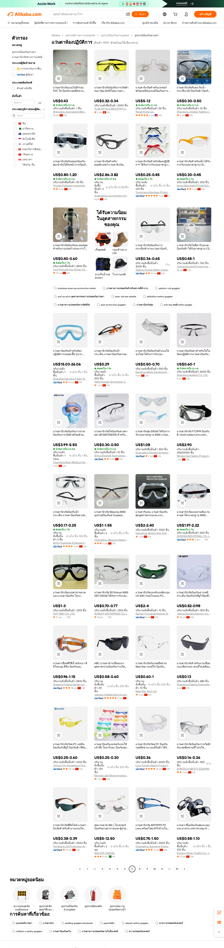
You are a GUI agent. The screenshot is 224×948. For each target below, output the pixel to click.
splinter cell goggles (167, 288)
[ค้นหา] (140, 14)
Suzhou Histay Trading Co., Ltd (194, 853)
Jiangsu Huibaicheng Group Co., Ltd (111, 694)
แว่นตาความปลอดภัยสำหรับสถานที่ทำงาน (125, 288)
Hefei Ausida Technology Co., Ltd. (111, 381)
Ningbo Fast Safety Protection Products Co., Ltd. (194, 455)
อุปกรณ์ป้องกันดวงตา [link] (147, 35)
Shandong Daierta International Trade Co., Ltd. (194, 684)
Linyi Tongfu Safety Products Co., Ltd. (153, 765)
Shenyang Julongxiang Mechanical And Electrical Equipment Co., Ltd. (70, 111)
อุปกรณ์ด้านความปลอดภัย (80, 35)
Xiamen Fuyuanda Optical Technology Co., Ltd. (153, 613)
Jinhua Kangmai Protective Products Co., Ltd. (194, 266)
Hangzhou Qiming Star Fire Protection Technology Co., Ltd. (153, 533)
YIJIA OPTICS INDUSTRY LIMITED (111, 108)
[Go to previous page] (80, 869)
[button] (128, 14)
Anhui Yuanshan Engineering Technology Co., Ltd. (70, 542)
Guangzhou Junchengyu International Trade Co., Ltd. (111, 195)
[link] (219, 912)
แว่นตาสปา (46, 923)
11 (162, 869)
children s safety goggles (27, 931)
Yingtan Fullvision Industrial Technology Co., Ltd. (70, 185)
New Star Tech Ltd (146, 691)
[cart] (176, 14)
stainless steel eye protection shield (75, 288)
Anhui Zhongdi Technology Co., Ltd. (111, 455)
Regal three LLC (145, 111)
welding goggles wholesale (77, 923)
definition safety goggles (158, 296)
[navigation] (28, 452)
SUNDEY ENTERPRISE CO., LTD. (111, 613)
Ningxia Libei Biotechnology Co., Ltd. (111, 775)
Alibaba (56, 35)
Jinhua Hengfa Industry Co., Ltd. (194, 613)
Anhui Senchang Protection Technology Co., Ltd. (194, 185)
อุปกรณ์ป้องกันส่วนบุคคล (115, 35)
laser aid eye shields (123, 296)
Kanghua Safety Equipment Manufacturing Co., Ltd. (153, 372)
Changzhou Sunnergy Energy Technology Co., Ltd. (153, 846)
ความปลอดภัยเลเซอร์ (137, 931)
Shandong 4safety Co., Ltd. (192, 375)
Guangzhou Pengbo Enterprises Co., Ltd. (153, 452)
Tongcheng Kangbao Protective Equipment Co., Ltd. (153, 192)
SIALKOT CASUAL (104, 853)
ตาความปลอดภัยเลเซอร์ (169, 923)
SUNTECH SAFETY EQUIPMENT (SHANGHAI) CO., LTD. (194, 768)
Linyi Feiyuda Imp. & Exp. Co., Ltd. (70, 269)
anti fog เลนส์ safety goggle (176, 304)
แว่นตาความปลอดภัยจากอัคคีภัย (72, 304)
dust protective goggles (111, 304)
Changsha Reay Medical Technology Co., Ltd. (70, 462)
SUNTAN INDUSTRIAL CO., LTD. (194, 536)
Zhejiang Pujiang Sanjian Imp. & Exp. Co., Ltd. (70, 684)
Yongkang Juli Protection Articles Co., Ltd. (70, 846)
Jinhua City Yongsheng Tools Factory (70, 765)
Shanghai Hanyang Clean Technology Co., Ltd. (70, 378)
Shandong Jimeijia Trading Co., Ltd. (194, 111)
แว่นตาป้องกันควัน (60, 931)
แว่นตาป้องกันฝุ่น (143, 304)
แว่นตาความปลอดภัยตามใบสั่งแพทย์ (98, 931)
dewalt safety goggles (135, 923)
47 (177, 869)
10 (154, 869)
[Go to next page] (184, 869)
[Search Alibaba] (88, 14)
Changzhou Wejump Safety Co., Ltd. (111, 539)
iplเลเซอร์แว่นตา (22, 923)
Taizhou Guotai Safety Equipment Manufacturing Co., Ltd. (153, 269)
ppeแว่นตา (107, 923)
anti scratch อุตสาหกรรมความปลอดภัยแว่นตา (79, 296)
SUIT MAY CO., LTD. (64, 613)
